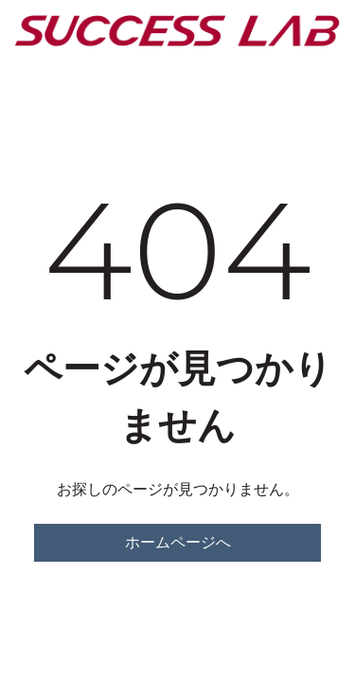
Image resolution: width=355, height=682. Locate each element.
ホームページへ (178, 542)
